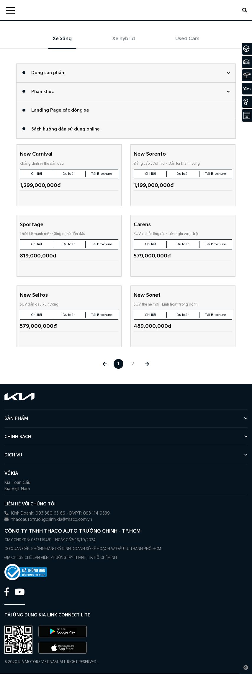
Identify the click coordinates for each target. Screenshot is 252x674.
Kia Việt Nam (17, 489)
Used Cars (187, 39)
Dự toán (69, 174)
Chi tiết (36, 174)
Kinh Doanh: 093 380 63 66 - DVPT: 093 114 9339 (57, 513)
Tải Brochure (101, 174)
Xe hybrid (123, 39)
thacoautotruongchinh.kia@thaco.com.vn (48, 519)
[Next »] (148, 364)
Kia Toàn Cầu (17, 482)
